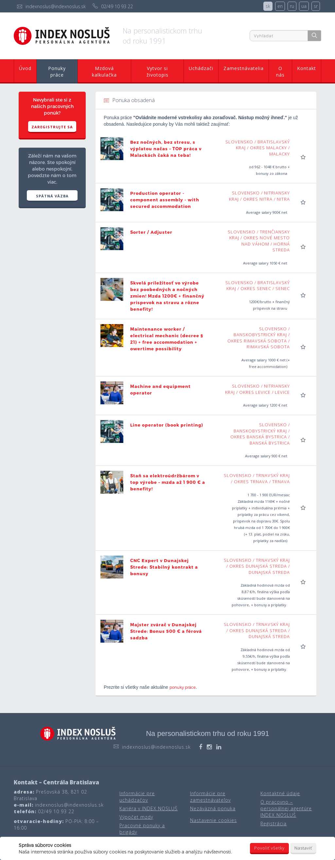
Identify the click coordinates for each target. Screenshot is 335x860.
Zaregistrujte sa (52, 126)
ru (292, 6)
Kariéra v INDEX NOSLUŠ (148, 808)
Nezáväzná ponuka (213, 808)
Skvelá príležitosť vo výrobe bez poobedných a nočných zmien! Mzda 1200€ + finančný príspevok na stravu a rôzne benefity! (167, 296)
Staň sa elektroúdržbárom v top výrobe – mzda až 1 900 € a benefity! (167, 482)
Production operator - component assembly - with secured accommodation (164, 200)
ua (304, 6)
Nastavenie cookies (213, 820)
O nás (280, 71)
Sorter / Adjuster (151, 232)
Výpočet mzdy (136, 817)
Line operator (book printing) (166, 425)
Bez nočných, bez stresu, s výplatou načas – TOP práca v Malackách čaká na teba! (166, 148)
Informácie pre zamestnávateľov (210, 796)
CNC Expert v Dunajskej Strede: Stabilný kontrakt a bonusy (164, 567)
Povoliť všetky (269, 848)
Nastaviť (303, 848)
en (280, 6)
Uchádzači (201, 68)
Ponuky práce (57, 71)
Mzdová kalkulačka (104, 71)
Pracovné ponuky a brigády (142, 828)
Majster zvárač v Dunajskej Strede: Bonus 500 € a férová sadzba (166, 631)
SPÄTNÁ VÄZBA (52, 195)
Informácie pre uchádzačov (137, 796)
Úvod (25, 68)
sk (268, 6)
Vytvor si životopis (157, 71)
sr (316, 6)
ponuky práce (182, 687)
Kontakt (306, 68)
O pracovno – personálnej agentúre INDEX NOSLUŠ (286, 808)
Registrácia (273, 823)
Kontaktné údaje (280, 793)
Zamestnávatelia (243, 68)
